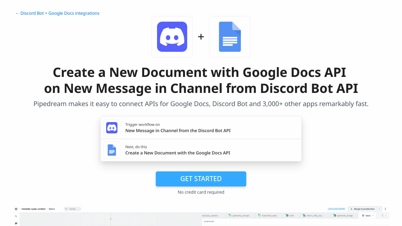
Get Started (201, 178)
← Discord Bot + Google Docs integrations (57, 13)
